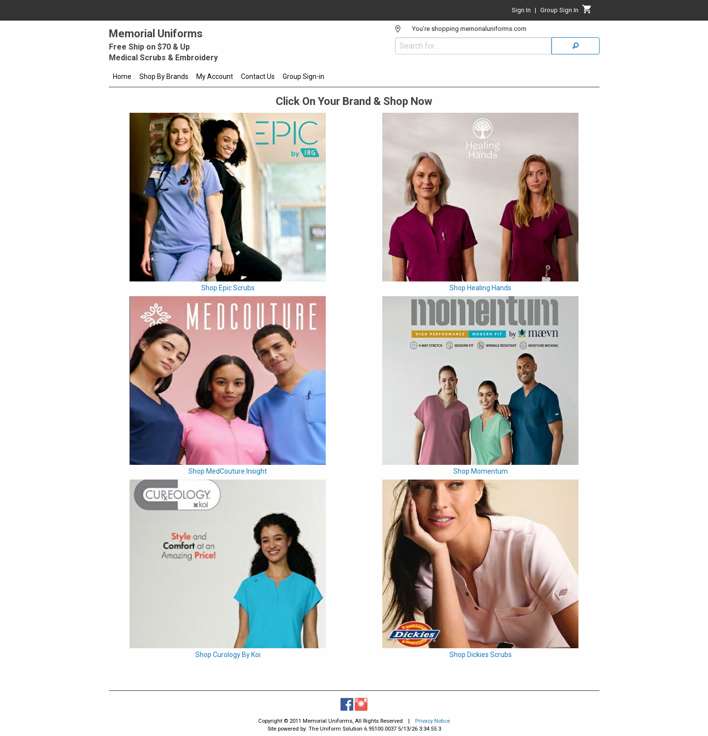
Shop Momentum (480, 471)
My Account (214, 76)
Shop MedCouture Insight (227, 471)
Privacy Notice (432, 721)
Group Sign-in (303, 76)
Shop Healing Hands (480, 288)
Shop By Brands (163, 76)
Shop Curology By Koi (228, 655)
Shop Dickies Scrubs (480, 655)
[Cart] (587, 12)
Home (122, 76)
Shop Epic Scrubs (228, 288)
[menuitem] (122, 78)
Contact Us (258, 76)
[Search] (575, 45)
